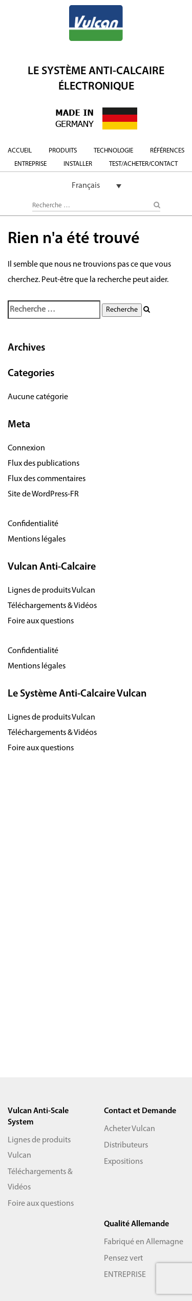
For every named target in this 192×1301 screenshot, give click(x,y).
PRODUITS (63, 150)
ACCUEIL (20, 150)
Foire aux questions (41, 621)
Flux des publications (43, 464)
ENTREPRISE (30, 164)
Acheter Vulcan (129, 1129)
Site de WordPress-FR (43, 494)
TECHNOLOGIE (113, 150)
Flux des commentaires (47, 479)
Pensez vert (123, 1258)
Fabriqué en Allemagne (143, 1242)
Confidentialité (33, 524)
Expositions (123, 1162)
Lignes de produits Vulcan (51, 591)
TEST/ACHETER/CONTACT (143, 164)
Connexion (26, 448)
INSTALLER (77, 164)
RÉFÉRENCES (167, 150)
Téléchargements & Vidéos (52, 606)
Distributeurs (126, 1145)
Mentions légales (37, 539)
